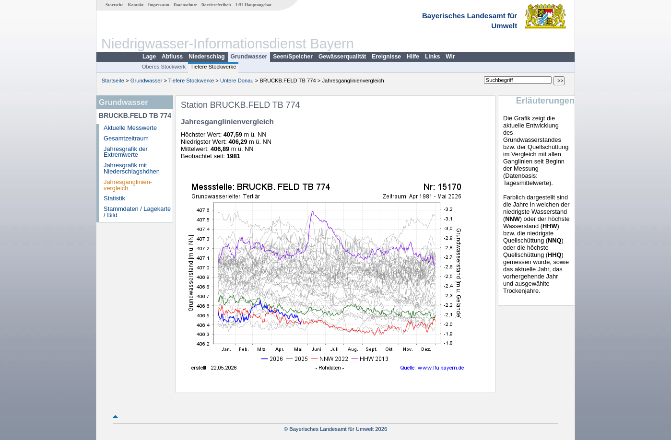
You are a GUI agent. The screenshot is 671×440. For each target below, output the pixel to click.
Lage (149, 56)
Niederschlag (206, 56)
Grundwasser (249, 56)
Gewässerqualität (342, 56)
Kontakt (136, 4)
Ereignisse (386, 56)
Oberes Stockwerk (164, 66)
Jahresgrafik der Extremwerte (126, 152)
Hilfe (413, 56)
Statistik (114, 198)
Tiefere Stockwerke (213, 66)
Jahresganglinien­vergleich (128, 185)
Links (432, 56)
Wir (450, 56)
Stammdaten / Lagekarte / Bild (137, 212)
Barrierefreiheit (216, 4)
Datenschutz (185, 4)
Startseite (114, 4)
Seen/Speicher (293, 56)
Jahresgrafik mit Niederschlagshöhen (132, 168)
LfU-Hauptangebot (253, 4)
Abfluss (172, 56)
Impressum (158, 4)
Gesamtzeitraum (126, 138)
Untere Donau (237, 80)
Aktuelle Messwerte (130, 127)
